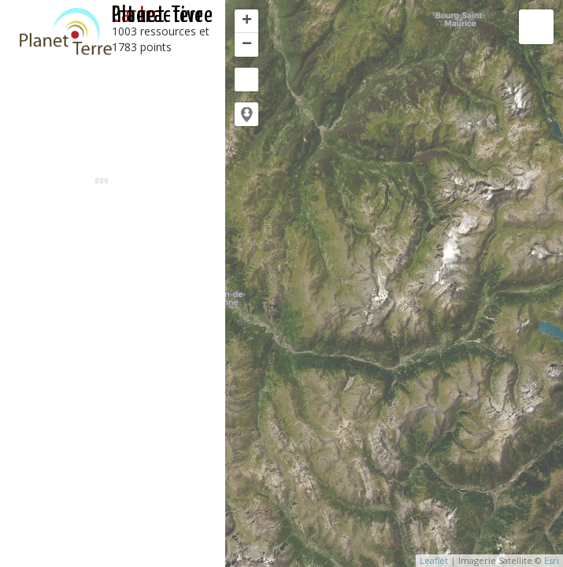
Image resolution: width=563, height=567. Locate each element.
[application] (394, 283)
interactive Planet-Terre (162, 16)
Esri (551, 560)
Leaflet (434, 560)
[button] (246, 114)
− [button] (247, 45)
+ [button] (247, 21)
